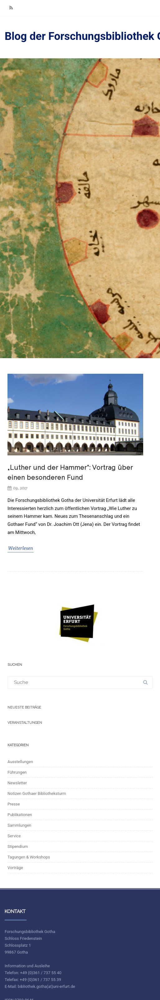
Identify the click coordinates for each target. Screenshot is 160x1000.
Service (14, 836)
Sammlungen (19, 825)
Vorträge (15, 867)
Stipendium (17, 846)
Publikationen (19, 814)
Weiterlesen (20, 548)
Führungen (17, 772)
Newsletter (17, 783)
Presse (13, 804)
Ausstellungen (20, 761)
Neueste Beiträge (24, 707)
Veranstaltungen (24, 723)
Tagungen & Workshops (28, 857)
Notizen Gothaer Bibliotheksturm (36, 793)
